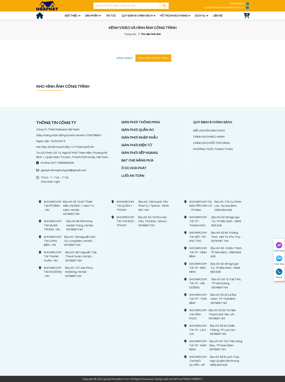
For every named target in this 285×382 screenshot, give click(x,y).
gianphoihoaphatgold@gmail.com (224, 7)
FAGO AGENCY (193, 378)
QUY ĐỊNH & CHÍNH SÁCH (137, 15)
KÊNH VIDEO (125, 58)
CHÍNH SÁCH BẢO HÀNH (208, 136)
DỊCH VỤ (200, 15)
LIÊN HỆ (217, 15)
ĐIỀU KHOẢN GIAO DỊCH (209, 130)
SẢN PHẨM (91, 15)
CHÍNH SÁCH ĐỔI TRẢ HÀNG (211, 142)
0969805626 (237, 3)
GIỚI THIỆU (71, 15)
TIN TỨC (111, 15)
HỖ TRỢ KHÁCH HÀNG (174, 15)
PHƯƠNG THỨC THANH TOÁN (213, 149)
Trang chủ (130, 34)
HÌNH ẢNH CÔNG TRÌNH (153, 58)
